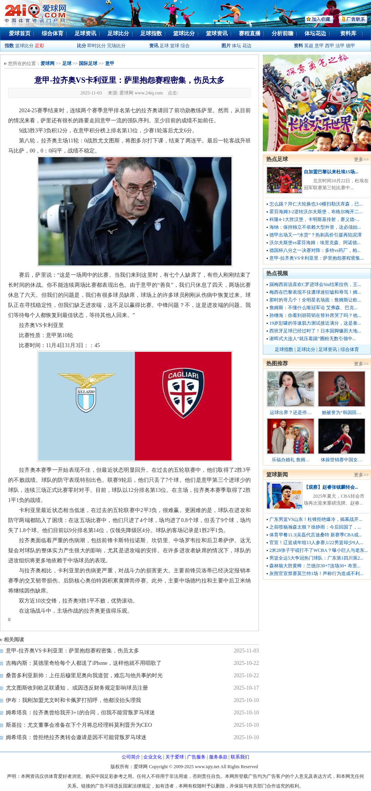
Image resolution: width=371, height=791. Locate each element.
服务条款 (218, 757)
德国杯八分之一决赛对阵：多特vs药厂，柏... (315, 250)
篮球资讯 (217, 33)
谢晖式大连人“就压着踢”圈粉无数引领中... (312, 338)
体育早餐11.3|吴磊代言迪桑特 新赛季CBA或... (315, 535)
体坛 (236, 45)
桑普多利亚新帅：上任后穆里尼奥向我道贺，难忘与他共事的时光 (84, 675)
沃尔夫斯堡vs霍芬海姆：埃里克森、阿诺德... (315, 242)
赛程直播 (249, 33)
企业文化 (152, 757)
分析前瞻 (282, 33)
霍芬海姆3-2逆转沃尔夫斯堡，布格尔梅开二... (315, 211)
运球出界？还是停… (290, 412)
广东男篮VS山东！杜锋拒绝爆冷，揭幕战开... (315, 519)
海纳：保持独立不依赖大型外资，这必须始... (315, 227)
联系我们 (240, 757)
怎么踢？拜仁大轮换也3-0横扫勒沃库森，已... (315, 204)
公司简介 (131, 757)
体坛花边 (315, 33)
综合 (185, 45)
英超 (308, 45)
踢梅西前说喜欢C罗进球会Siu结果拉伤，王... (315, 284)
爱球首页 (20, 33)
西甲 (330, 45)
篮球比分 (184, 33)
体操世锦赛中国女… (341, 459)
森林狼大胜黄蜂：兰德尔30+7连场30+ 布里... (315, 565)
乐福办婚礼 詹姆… (291, 459)
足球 (163, 45)
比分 (81, 45)
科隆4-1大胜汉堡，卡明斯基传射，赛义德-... (314, 219)
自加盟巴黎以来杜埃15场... (331, 172)
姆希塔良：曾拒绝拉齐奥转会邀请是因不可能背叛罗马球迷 (76, 737)
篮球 (174, 45)
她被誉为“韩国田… (341, 412)
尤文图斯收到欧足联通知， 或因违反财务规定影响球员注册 (77, 688)
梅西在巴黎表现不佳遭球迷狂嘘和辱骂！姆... (315, 292)
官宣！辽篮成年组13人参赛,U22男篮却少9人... (316, 542)
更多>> (361, 159)
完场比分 (116, 45)
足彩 (39, 45)
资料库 (348, 33)
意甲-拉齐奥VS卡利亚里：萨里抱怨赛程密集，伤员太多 (72, 651)
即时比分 (96, 45)
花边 (247, 45)
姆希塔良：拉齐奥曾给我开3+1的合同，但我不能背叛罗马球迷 (80, 713)
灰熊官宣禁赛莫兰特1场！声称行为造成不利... (316, 573)
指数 (9, 45)
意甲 (319, 45)
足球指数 (151, 33)
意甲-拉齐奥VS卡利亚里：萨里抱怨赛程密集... (316, 258)
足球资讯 (85, 33)
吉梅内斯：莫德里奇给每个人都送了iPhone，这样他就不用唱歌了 (84, 663)
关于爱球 (174, 757)
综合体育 (52, 33)
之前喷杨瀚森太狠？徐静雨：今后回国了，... (315, 527)
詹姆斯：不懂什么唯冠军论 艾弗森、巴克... (313, 307)
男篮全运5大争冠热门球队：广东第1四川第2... (316, 558)
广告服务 (196, 757)
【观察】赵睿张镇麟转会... (331, 487)
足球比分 (118, 33)
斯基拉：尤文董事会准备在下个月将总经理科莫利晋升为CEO (79, 725)
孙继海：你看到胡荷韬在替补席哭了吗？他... (315, 315)
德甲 (350, 45)
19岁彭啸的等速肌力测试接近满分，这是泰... (315, 323)
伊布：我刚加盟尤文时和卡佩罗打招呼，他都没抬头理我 (73, 700)
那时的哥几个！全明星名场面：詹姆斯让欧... (315, 300)
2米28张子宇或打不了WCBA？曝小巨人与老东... (318, 550)
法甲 (340, 45)
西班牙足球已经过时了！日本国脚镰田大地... (315, 331)
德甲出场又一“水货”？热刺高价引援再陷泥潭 (315, 235)
